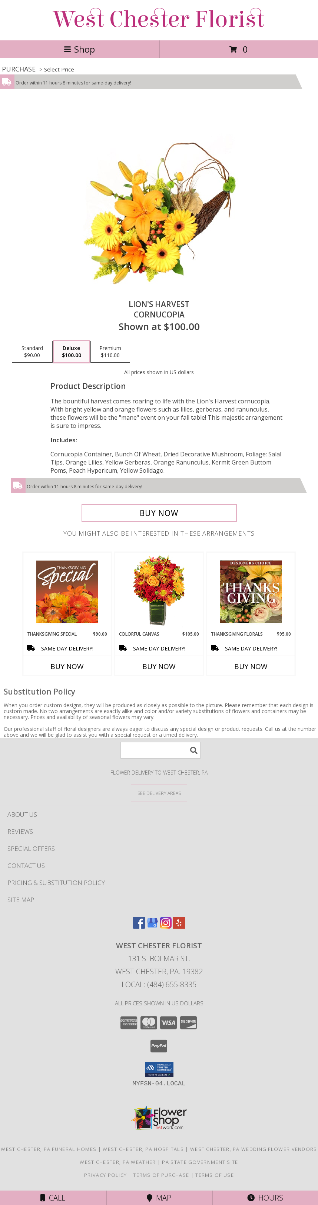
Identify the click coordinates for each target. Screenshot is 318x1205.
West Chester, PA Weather (118, 1162)
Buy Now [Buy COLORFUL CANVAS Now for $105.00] (159, 666)
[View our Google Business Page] (152, 926)
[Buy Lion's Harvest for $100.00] (159, 513)
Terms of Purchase (161, 1175)
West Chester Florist (159, 19)
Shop (79, 49)
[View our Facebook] (139, 926)
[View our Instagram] (166, 926)
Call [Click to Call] (52, 1198)
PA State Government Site (200, 1162)
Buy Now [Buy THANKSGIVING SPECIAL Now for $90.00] (67, 666)
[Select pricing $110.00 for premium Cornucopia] (110, 352)
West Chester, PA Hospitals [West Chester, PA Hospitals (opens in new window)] (143, 1149)
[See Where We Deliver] (159, 792)
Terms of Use (214, 1175)
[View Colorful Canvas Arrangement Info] (159, 591)
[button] (159, 1069)
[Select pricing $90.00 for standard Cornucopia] (32, 352)
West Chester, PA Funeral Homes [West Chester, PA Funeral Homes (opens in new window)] (48, 1149)
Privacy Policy (105, 1175)
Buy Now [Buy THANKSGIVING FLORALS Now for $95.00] (251, 666)
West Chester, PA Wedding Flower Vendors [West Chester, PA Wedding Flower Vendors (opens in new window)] (253, 1149)
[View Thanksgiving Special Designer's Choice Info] (67, 591)
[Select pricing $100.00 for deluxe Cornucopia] (71, 352)
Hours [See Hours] (265, 1198)
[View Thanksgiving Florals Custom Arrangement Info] (251, 591)
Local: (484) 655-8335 (159, 984)
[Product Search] (160, 750)
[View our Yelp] (179, 926)
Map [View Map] (159, 1198)
